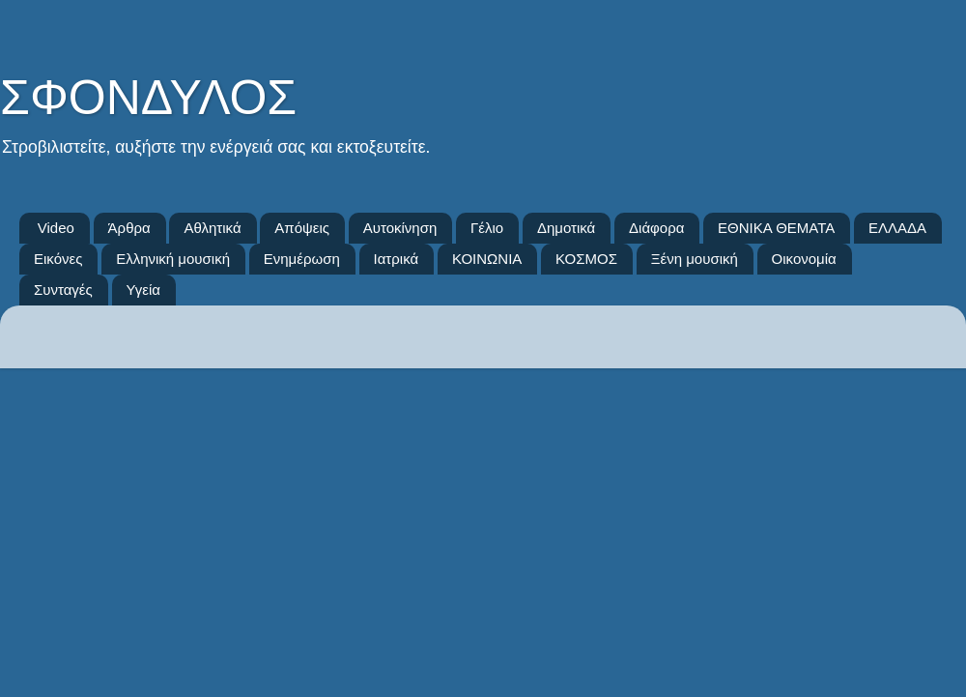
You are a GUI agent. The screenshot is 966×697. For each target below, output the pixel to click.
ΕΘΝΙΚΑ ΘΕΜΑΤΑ (776, 227)
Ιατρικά (396, 258)
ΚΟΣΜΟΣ (586, 258)
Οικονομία (804, 258)
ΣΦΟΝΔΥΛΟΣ (148, 98)
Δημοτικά (566, 227)
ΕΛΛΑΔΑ (897, 227)
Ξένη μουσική (694, 258)
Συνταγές (63, 289)
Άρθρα (129, 227)
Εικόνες (58, 258)
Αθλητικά (212, 227)
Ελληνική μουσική (173, 258)
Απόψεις (301, 227)
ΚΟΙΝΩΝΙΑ (487, 258)
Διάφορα (656, 227)
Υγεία (143, 289)
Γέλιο (486, 227)
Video (56, 227)
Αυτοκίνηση (400, 227)
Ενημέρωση (302, 258)
